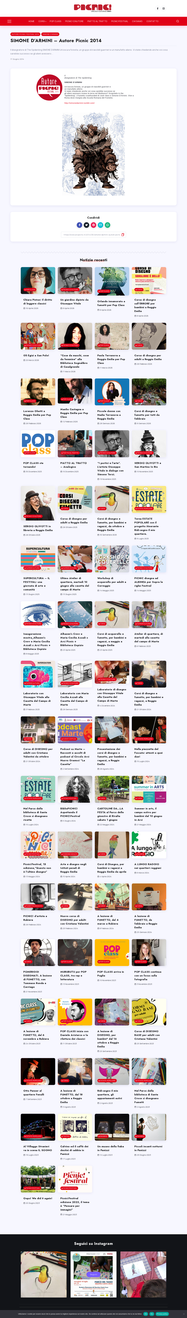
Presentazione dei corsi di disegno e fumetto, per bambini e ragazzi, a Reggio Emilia (111, 760)
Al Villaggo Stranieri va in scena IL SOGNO (36, 1158)
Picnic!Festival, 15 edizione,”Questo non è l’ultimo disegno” (37, 872)
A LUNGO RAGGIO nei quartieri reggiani (148, 870)
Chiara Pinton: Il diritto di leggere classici (34, 303)
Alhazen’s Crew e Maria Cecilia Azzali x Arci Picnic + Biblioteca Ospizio (74, 643)
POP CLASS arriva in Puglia (111, 981)
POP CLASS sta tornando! (33, 469)
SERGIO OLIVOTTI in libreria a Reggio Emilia (37, 534)
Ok (146, 1314)
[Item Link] (38, 280)
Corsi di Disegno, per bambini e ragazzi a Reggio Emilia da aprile (111, 873)
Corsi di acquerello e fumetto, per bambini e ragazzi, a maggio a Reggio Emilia (111, 643)
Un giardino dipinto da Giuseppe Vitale (73, 301)
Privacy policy (162, 1314)
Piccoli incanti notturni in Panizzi (148, 1156)
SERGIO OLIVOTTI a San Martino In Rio (148, 469)
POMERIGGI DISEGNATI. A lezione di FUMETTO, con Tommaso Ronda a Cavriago (37, 987)
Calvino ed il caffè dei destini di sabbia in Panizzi (74, 1158)
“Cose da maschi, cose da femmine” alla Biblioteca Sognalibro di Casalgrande (72, 362)
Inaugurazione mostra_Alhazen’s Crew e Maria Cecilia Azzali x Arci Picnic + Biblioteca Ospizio (37, 645)
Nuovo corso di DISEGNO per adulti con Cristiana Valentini (75, 927)
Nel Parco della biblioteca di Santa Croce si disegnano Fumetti (147, 1104)
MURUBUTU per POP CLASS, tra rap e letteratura (74, 983)
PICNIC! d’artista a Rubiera (36, 925)
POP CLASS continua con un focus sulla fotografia (148, 983)
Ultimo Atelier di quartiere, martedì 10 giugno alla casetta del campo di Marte (74, 587)
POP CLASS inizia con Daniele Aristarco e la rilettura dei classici (75, 1042)
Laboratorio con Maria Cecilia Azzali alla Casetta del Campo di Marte (73, 703)
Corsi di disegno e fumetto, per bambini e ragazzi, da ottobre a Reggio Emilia (111, 528)
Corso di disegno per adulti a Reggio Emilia (148, 357)
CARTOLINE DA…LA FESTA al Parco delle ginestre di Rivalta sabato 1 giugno (111, 818)
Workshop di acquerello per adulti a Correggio (111, 586)
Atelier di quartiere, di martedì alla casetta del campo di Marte (148, 641)
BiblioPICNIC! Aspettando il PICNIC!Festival (71, 816)
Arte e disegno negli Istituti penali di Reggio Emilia (73, 872)
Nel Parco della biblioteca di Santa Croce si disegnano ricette (36, 818)
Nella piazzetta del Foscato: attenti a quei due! (146, 756)
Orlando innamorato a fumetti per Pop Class (111, 303)
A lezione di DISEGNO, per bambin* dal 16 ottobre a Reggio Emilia (108, 1046)
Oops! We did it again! (33, 1208)
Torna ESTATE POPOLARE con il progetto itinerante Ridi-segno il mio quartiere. (146, 530)
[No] (183, 1314)
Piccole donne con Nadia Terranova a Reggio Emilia (109, 418)
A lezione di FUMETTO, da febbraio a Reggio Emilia (146, 929)
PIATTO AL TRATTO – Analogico (74, 469)
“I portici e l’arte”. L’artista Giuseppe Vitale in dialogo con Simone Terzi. (111, 472)
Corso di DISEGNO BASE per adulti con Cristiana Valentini (147, 1042)
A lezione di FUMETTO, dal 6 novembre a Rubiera (36, 1042)
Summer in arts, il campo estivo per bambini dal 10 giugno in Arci (149, 818)
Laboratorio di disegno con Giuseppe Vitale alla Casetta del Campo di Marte (111, 700)
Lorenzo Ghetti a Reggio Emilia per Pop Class (35, 418)
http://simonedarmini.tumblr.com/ (79, 103)
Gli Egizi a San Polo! (36, 355)
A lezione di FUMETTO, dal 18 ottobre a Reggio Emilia (72, 1104)
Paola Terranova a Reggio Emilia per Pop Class (109, 359)
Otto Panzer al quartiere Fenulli (34, 1100)
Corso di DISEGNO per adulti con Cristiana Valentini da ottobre (37, 758)
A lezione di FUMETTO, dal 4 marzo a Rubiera (108, 927)
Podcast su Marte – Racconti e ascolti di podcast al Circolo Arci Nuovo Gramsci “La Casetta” (73, 760)
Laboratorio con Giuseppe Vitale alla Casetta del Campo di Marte (37, 703)
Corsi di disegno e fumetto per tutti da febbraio (147, 418)
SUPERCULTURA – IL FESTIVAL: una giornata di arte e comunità (37, 587)
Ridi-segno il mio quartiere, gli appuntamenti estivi (110, 1102)
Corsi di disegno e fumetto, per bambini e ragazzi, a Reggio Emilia (148, 703)
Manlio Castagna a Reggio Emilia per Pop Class (72, 417)
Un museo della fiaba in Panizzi (111, 1156)
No (152, 1314)
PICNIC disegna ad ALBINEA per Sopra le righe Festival (147, 586)
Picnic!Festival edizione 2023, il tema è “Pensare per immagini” (74, 1211)
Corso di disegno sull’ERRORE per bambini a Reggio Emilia (146, 305)
